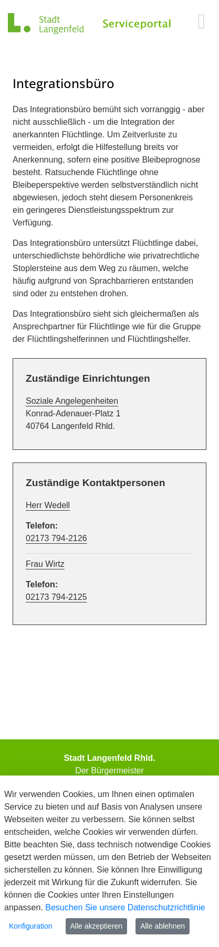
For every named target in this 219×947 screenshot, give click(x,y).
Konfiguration (31, 926)
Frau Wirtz (45, 563)
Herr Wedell (48, 505)
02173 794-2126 (56, 538)
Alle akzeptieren (96, 926)
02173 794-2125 (56, 597)
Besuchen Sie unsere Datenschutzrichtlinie (125, 907)
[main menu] (201, 21)
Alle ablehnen (162, 926)
